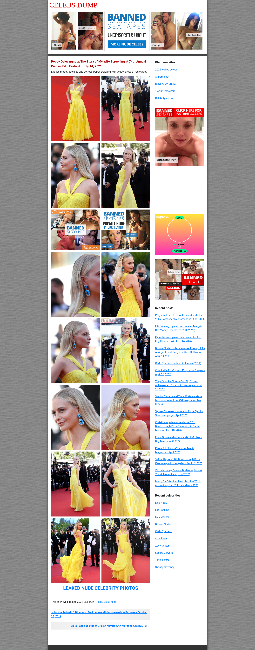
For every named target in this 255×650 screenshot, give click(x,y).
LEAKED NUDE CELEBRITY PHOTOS (100, 588)
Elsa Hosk (161, 502)
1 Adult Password (165, 91)
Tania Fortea (162, 559)
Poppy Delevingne (106, 601)
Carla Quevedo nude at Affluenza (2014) (178, 363)
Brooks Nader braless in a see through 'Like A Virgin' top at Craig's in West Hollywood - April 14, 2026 (180, 352)
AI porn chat (162, 76)
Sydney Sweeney (164, 567)
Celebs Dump (73, 5)
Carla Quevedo (163, 531)
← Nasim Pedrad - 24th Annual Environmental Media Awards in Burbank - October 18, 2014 (99, 614)
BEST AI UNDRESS (165, 83)
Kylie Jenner (162, 517)
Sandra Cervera (164, 552)
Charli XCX (161, 538)
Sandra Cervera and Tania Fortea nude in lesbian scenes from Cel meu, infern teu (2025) (178, 400)
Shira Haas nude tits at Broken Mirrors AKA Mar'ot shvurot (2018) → (110, 625)
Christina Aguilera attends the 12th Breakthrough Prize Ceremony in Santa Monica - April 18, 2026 (177, 426)
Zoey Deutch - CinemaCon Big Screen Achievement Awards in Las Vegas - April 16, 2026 (178, 385)
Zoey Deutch (162, 545)
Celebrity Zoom (164, 98)
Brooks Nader (163, 524)
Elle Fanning (162, 509)
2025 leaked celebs (166, 69)
